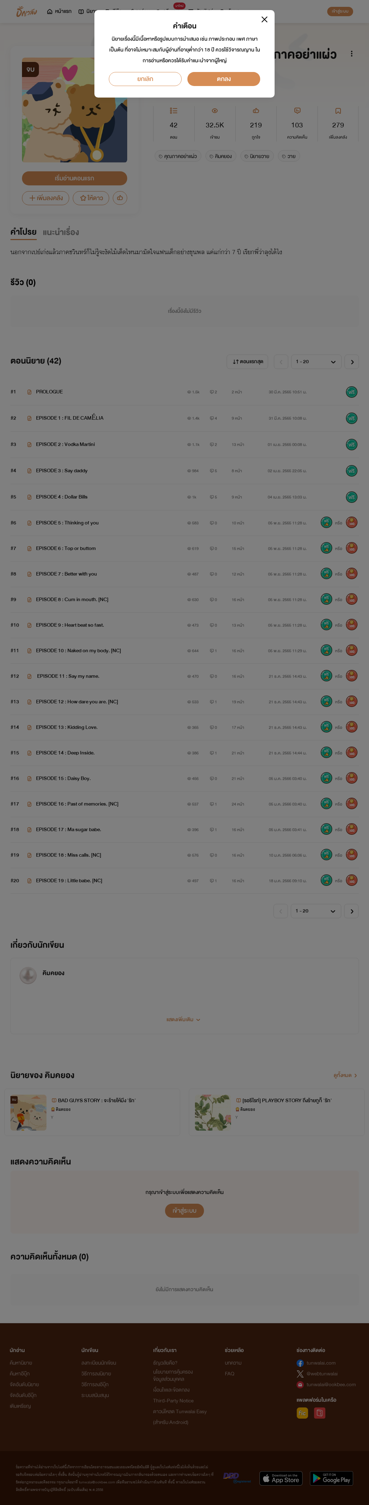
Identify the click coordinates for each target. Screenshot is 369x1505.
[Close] (264, 19)
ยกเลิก (145, 79)
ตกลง (224, 79)
